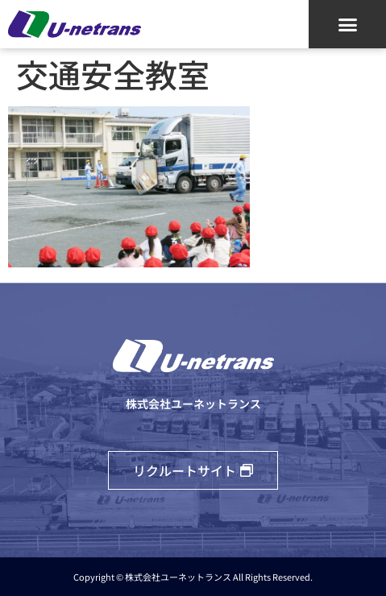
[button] (347, 24)
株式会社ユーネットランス (193, 403)
